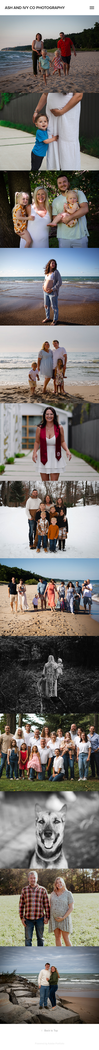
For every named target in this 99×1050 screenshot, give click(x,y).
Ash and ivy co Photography (35, 7)
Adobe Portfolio (56, 1043)
